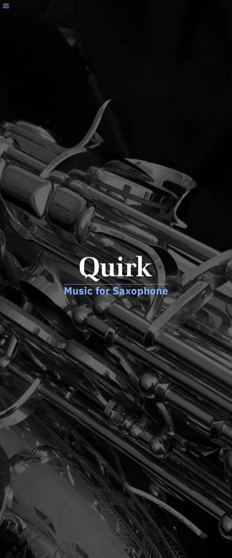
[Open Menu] (6, 6)
